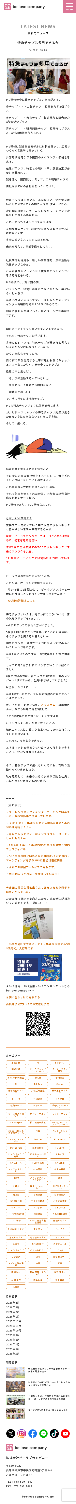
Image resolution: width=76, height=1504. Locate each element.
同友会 (16, 1194)
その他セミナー (38, 1237)
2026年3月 (13, 1307)
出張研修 (16, 1062)
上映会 (16, 1243)
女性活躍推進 (38, 1090)
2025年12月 (13, 1321)
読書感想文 (38, 1147)
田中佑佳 (37, 1280)
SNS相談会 (38, 1243)
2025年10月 (13, 1330)
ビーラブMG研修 (16, 1213)
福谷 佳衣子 (60, 1271)
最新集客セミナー (16, 1091)
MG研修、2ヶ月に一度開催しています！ (34, 874)
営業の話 (37, 1194)
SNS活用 (60, 1162)
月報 (38, 1130)
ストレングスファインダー (38, 1178)
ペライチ (37, 1105)
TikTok (38, 1084)
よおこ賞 (60, 1154)
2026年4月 (13, 1302)
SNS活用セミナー (16, 1229)
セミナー (16, 1207)
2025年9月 (13, 1335)
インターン (59, 1062)
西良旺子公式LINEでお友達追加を (27, 1004)
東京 (60, 1263)
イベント (60, 1237)
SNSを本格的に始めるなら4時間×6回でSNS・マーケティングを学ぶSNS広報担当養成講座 (38, 858)
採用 (38, 1256)
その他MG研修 (59, 1213)
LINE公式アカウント (60, 1187)
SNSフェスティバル (16, 1140)
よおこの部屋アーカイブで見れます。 (33, 867)
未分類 (16, 1286)
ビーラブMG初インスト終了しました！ (48, 1409)
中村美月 (60, 1077)
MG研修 (38, 1207)
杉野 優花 (16, 1280)
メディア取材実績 (16, 1264)
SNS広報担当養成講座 (38, 1221)
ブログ (60, 1250)
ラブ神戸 (16, 1256)
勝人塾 (38, 1077)
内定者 (16, 1177)
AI (38, 1062)
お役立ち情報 (60, 1201)
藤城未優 (16, 1069)
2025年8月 (13, 1340)
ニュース (16, 1098)
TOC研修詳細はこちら (20, 600)
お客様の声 (59, 1194)
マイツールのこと (16, 1170)
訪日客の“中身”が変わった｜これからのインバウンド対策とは (49, 1384)
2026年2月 (13, 1312)
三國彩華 (37, 1098)
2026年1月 (13, 1316)
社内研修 (37, 1169)
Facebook (60, 1139)
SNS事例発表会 (16, 1077)
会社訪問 (60, 1098)
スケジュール (59, 1243)
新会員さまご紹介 (38, 1155)
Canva (59, 1084)
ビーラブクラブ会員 (16, 1155)
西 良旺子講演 (38, 1122)
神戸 (38, 1263)
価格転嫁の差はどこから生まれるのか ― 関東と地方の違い (49, 1370)
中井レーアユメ (38, 1113)
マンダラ (37, 1228)
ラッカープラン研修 (60, 1070)
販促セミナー (60, 1256)
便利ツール (16, 1105)
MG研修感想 (38, 1162)
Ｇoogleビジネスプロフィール (60, 1123)
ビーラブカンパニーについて (38, 1070)
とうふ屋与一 (49, 705)
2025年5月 (13, 1353)
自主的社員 (59, 1169)
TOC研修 (60, 1147)
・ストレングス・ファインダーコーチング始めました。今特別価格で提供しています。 (38, 814)
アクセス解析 (38, 1201)
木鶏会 (16, 1186)
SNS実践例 (16, 1201)
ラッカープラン (60, 1113)
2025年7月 (13, 1344)
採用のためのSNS (60, 1106)
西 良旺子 (16, 1271)
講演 (60, 1177)
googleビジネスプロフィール (16, 1131)
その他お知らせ (38, 1250)
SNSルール (16, 1162)
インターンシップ (60, 1131)
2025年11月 (13, 1326)
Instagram (16, 1147)
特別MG (38, 1213)
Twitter (38, 1139)
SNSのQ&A (16, 1122)
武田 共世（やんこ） (38, 1272)
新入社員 (60, 1280)
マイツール (59, 1207)
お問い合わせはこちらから (23, 997)
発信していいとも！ (38, 1187)
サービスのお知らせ (16, 1114)
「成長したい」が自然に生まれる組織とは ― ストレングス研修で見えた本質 (49, 1397)
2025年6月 (13, 1349)
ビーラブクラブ (16, 1250)
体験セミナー (60, 1220)
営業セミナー (16, 1237)
